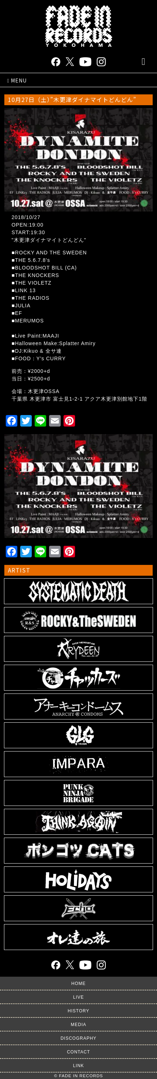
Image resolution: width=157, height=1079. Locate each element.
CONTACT (78, 1052)
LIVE (78, 997)
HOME (78, 983)
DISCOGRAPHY (79, 1038)
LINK (78, 1065)
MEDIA (78, 1024)
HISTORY (79, 1010)
